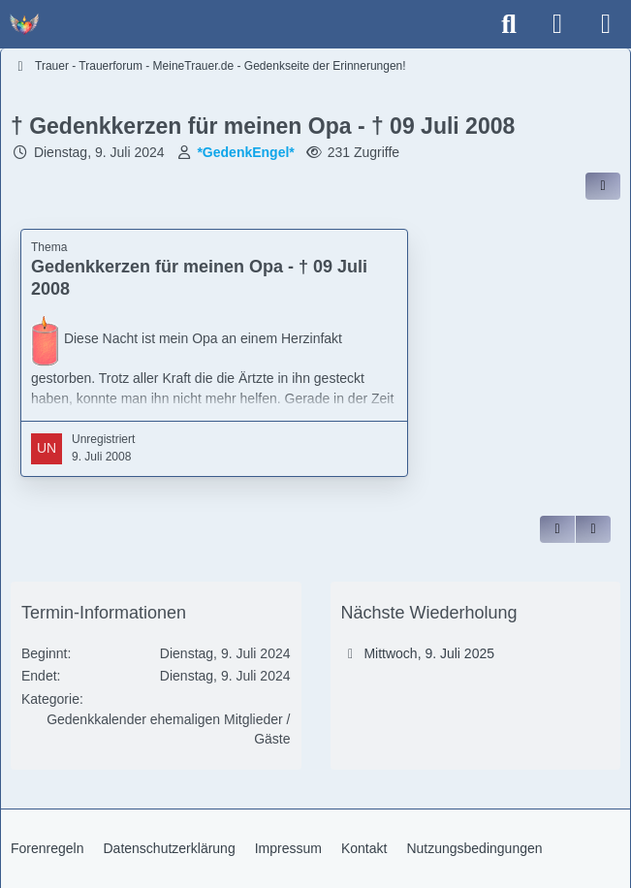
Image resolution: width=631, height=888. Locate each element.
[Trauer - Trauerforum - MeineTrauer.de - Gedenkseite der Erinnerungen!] (24, 24)
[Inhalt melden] (593, 529)
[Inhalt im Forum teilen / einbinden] (602, 186)
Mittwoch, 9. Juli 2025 (428, 653)
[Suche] (508, 24)
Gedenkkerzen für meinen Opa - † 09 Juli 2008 (199, 278)
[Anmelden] (557, 24)
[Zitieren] (557, 529)
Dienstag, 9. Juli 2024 (99, 152)
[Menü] (605, 24)
